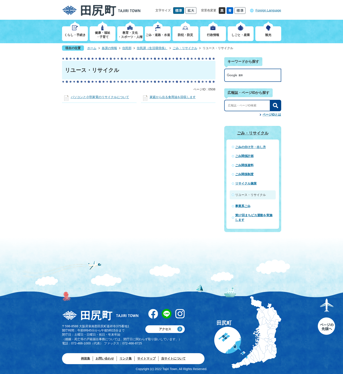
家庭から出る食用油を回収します (173, 97)
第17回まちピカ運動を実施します (253, 217)
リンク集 (125, 358)
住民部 (127, 48)
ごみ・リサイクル (185, 48)
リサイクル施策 (246, 183)
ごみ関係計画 (244, 156)
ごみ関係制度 (244, 174)
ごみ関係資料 (244, 165)
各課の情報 (109, 48)
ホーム (91, 48)
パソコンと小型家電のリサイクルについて (100, 97)
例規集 (85, 358)
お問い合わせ (105, 358)
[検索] (248, 75)
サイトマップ (146, 358)
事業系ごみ (243, 206)
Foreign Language (268, 10)
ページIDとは (272, 114)
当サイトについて (173, 358)
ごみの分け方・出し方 (250, 147)
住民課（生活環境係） (152, 48)
